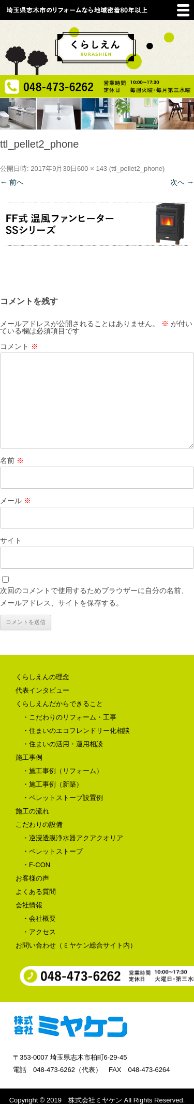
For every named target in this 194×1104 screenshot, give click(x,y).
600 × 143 (92, 168)
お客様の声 (32, 878)
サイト (11, 540)
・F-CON (36, 865)
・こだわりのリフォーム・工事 (69, 717)
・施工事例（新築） (52, 784)
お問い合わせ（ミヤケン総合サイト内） (76, 945)
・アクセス (39, 932)
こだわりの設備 (39, 824)
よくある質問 (36, 891)
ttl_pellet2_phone (136, 168)
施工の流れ (32, 811)
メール (15, 501)
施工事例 (29, 757)
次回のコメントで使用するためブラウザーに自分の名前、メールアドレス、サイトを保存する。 (94, 596)
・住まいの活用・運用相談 (62, 744)
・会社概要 (39, 918)
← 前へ (12, 182)
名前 (12, 460)
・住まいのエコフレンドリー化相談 (76, 730)
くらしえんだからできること (59, 704)
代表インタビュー (42, 690)
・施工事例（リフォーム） (62, 771)
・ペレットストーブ (52, 851)
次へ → (182, 182)
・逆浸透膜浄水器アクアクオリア (72, 838)
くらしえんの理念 (42, 677)
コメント (19, 346)
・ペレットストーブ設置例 (62, 798)
